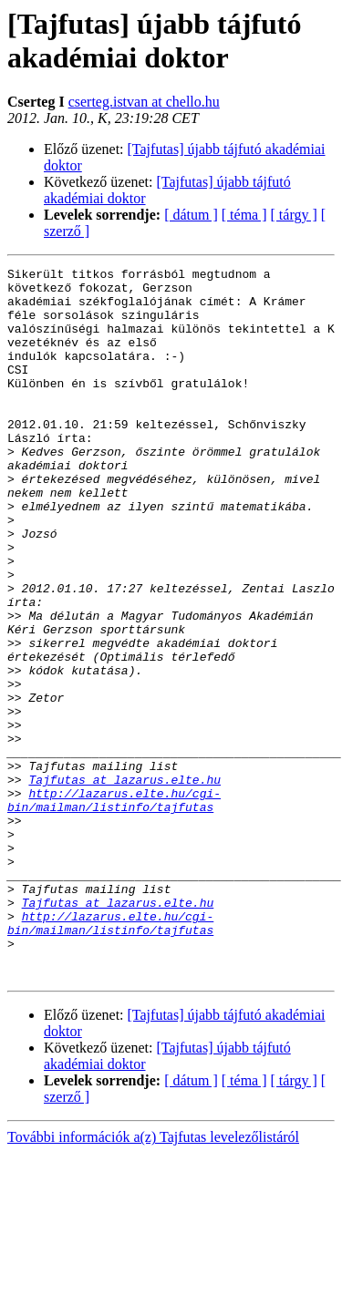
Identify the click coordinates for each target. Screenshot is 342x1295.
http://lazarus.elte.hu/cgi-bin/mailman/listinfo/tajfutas (114, 907)
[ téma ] (244, 214)
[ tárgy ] (294, 214)
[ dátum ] (191, 214)
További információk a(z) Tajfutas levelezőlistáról (153, 1279)
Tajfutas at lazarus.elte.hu (124, 883)
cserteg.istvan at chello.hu (144, 101)
